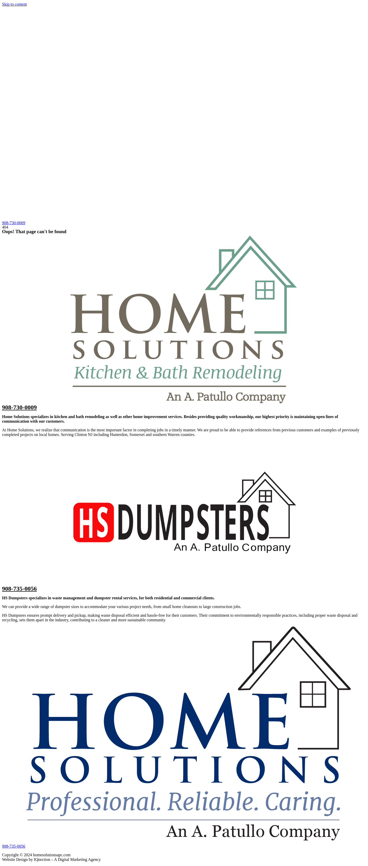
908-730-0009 (19, 407)
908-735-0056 (19, 588)
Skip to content (14, 4)
